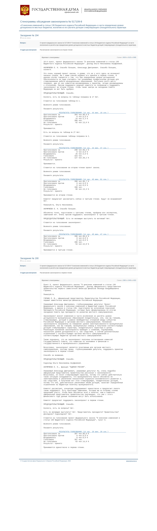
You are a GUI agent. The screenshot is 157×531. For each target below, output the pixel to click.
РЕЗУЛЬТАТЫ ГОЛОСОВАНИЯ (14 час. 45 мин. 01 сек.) (85, 201)
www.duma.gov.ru (131, 528)
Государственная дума (63, 10)
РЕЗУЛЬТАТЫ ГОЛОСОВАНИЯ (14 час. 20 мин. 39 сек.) (85, 495)
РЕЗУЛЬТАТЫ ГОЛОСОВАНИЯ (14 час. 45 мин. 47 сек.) (85, 267)
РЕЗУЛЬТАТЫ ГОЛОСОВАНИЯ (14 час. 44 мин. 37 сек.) (85, 164)
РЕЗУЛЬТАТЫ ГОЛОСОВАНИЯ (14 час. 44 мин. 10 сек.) (85, 122)
